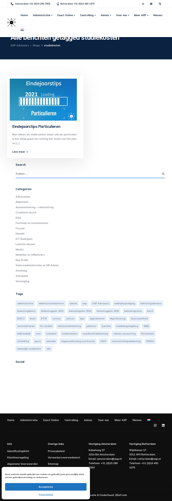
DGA (18, 217)
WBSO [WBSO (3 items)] (150, 341)
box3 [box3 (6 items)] (33, 318)
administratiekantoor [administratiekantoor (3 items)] (51, 303)
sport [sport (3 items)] (37, 341)
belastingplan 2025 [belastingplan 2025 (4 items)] (108, 310)
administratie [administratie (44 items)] (25, 303)
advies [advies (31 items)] (73, 303)
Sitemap (53, 463)
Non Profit (22, 260)
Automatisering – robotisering (35, 207)
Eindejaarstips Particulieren (36, 126)
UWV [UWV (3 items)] (103, 341)
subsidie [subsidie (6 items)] (51, 341)
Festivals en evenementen (32, 223)
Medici (20, 249)
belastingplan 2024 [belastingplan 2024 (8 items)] (80, 310)
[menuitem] (22, 29)
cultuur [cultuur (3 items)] (70, 318)
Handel (20, 233)
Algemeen (22, 201)
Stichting (21, 270)
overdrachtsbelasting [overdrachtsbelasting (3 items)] (95, 333)
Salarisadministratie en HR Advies (37, 265)
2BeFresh (121, 495)
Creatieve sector (26, 212)
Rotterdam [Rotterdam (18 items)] (147, 333)
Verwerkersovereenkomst (64, 457)
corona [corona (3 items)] (56, 318)
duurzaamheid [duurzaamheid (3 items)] (139, 318)
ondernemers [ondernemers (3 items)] (69, 333)
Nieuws (157, 15)
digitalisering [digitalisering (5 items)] (118, 318)
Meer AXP (140, 15)
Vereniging (22, 281)
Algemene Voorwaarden (22, 463)
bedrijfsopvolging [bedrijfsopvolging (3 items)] (125, 303)
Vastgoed (22, 275)
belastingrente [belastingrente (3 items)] (133, 310)
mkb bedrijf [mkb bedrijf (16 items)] (23, 333)
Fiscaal (20, 228)
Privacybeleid (46, 494)
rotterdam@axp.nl (149, 458)
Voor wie (121, 15)
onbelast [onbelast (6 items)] (51, 333)
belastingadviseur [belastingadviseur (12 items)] (151, 303)
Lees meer (18, 151)
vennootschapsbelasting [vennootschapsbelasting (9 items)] (126, 341)
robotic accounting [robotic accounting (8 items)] (124, 333)
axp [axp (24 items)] (84, 303)
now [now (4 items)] (38, 333)
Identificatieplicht (18, 451)
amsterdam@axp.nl (109, 458)
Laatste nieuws (25, 244)
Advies (105, 15)
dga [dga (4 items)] (82, 318)
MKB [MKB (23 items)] (146, 326)
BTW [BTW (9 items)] (44, 318)
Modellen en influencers (30, 254)
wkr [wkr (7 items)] (48, 348)
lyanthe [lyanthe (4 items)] (106, 326)
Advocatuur (23, 196)
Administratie (41, 15)
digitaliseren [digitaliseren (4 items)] (97, 318)
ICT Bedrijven (24, 239)
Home (24, 15)
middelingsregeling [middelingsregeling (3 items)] (127, 326)
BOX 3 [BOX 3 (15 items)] (20, 318)
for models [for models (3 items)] (46, 326)
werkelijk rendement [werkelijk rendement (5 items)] (29, 348)
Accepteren (46, 486)
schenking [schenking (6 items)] (23, 341)
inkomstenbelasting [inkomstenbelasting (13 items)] (69, 326)
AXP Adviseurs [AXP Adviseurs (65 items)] (100, 303)
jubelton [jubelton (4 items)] (91, 326)
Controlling (87, 15)
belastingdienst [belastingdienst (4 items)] (26, 310)
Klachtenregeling (18, 457)
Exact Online (65, 15)
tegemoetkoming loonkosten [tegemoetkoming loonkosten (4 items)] (78, 341)
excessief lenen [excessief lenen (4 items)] (26, 326)
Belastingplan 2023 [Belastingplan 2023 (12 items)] (52, 310)
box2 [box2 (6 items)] (150, 310)
